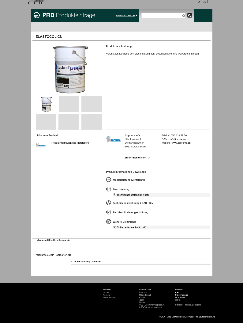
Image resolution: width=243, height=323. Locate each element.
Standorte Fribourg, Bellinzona (188, 305)
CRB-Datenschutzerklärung (150, 307)
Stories (106, 292)
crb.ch (177, 300)
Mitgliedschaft (145, 295)
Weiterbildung (109, 297)
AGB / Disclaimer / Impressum (152, 305)
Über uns (143, 292)
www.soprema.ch (181, 142)
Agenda (106, 295)
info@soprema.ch (179, 139)
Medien (142, 302)
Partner (142, 297)
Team (141, 300)
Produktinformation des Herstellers (70, 142)
